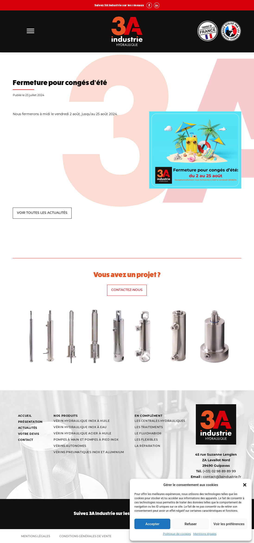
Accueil (25, 415)
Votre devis (28, 434)
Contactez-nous (127, 290)
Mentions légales (204, 534)
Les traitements (149, 427)
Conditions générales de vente (85, 536)
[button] (244, 485)
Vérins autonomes (70, 446)
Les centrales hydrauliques (160, 421)
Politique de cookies (177, 534)
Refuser (190, 524)
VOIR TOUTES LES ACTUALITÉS (42, 213)
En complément (148, 415)
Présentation (30, 421)
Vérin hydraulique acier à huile (82, 433)
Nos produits (66, 415)
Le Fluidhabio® (148, 433)
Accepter (152, 524)
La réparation (147, 446)
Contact (25, 440)
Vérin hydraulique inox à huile (82, 421)
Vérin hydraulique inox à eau (80, 427)
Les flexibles (146, 440)
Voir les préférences (228, 524)
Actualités (27, 427)
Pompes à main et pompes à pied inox (86, 440)
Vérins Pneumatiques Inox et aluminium (89, 452)
